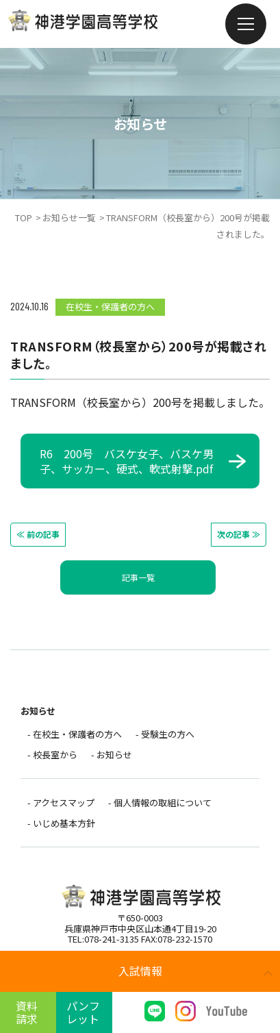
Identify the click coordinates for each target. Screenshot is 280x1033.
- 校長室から (52, 756)
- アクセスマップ (60, 806)
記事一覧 (138, 577)
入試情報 (140, 970)
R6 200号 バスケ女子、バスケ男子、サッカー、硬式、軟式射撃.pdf (127, 461)
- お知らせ (111, 756)
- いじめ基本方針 (61, 828)
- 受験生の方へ (165, 734)
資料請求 (27, 1012)
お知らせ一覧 (69, 217)
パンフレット (83, 1012)
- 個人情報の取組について (160, 806)
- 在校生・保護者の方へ (74, 734)
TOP (23, 217)
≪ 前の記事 (38, 534)
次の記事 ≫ (238, 534)
